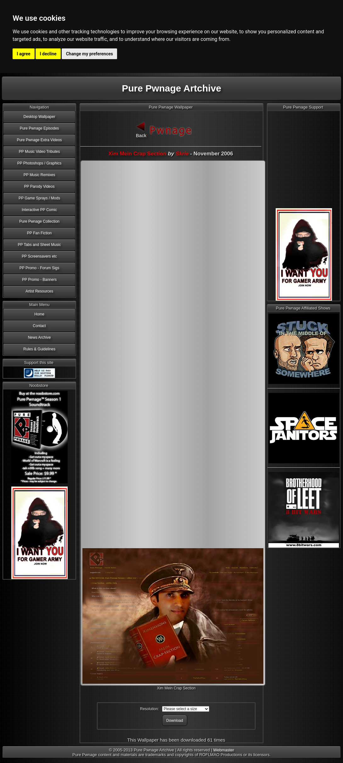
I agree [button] (23, 53)
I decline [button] (48, 53)
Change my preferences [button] (89, 53)
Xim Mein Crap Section (137, 154)
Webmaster (223, 750)
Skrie (182, 154)
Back (141, 129)
